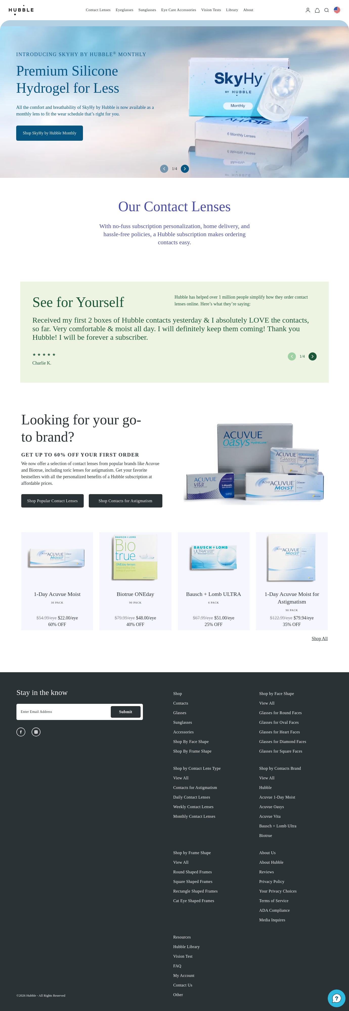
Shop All (320, 638)
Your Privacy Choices (278, 891)
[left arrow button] (164, 169)
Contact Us (182, 985)
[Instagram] (36, 732)
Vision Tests (211, 10)
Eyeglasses (124, 10)
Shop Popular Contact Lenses (53, 501)
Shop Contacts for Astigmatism (126, 501)
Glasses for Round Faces (280, 713)
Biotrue (265, 835)
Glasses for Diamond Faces (282, 741)
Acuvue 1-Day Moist (277, 797)
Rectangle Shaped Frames (195, 891)
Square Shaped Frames (192, 881)
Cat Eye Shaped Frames (193, 901)
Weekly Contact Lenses (193, 807)
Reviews (266, 872)
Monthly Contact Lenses (194, 816)
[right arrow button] (185, 169)
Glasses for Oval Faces (279, 722)
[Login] (308, 10)
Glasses (179, 713)
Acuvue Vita (270, 816)
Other (178, 995)
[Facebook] (20, 732)
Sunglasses (147, 10)
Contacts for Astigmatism (195, 787)
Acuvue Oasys (271, 807)
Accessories (183, 732)
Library (232, 10)
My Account (183, 975)
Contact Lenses (98, 10)
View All (267, 703)
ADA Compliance (274, 910)
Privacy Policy (272, 881)
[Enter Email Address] (63, 712)
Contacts (180, 703)
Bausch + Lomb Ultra (277, 826)
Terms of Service (274, 901)
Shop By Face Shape (191, 741)
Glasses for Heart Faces (279, 732)
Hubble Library (186, 947)
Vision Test (182, 956)
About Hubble (271, 862)
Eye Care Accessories (178, 10)
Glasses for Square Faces (280, 751)
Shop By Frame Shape (192, 751)
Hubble (265, 787)
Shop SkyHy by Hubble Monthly (51, 135)
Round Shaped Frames (192, 872)
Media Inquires (272, 920)
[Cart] (317, 10)
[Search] (326, 10)
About (248, 10)
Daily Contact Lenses (191, 797)
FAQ (177, 966)
